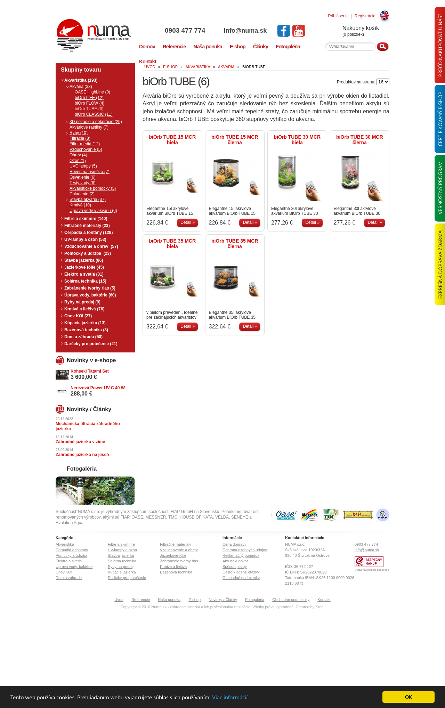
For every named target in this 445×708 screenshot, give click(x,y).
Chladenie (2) (82, 194)
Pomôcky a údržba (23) (87, 253)
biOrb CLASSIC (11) (94, 114)
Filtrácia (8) (80, 138)
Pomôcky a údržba (71, 555)
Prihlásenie (338, 16)
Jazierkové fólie (173, 555)
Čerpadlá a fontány (72, 550)
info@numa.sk (245, 30)
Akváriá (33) (81, 86)
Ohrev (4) (78, 155)
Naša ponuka (169, 599)
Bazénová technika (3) (86, 329)
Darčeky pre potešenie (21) (91, 343)
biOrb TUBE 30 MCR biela (297, 139)
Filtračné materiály (175, 544)
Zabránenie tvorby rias (179, 561)
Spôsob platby (234, 566)
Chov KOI (64, 572)
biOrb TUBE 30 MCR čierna (359, 139)
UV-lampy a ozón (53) (85, 239)
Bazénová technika (176, 572)
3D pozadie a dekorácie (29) (96, 121)
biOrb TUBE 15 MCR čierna (234, 139)
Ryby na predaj (121, 566)
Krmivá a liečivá (173, 566)
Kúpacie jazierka (122, 572)
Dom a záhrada (69, 578)
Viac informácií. (230, 697)
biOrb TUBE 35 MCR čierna (234, 243)
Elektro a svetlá (69, 561)
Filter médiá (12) (85, 143)
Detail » (187, 222)
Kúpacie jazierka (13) (85, 322)
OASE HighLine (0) (92, 92)
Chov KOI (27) (78, 316)
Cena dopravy (234, 544)
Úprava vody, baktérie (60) (90, 295)
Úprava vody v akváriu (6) (93, 210)
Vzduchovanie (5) (86, 149)
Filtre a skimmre (121, 544)
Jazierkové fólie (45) (84, 267)
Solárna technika (122, 561)
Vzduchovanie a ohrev (179, 550)
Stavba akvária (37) (88, 199)
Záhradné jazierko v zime (80, 441)
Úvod (118, 599)
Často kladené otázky (240, 572)
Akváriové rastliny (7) (89, 127)
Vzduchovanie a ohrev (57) (91, 246)
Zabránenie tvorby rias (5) (89, 288)
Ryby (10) (79, 132)
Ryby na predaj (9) (82, 302)
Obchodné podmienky (241, 578)
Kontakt (323, 599)
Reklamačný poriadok (240, 555)
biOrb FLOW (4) (89, 103)
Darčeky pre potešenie (127, 578)
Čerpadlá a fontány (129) (88, 232)
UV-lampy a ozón (122, 550)
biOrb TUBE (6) (89, 108)
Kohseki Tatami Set (90, 371)
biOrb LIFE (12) (89, 97)
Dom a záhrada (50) (83, 336)
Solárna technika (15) (85, 281)
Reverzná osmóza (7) (90, 171)
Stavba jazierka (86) (83, 260)
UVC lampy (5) (83, 166)
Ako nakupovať (235, 561)
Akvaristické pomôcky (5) (93, 188)
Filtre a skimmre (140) (85, 218)
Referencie (140, 599)
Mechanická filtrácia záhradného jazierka (88, 426)
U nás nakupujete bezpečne (372, 569)
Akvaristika (65, 544)
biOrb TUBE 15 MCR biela (172, 139)
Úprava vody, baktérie (74, 566)
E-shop (194, 599)
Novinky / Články (223, 599)
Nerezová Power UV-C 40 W (98, 387)
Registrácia (365, 16)
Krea (319, 607)
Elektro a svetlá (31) (84, 274)
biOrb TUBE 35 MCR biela (172, 243)
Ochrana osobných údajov (244, 550)
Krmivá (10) (80, 205)
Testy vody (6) (83, 182)
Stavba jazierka (121, 555)
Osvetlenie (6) (83, 177)
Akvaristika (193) (80, 80)
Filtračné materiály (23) (87, 225)
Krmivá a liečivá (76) (84, 309)
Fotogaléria (254, 599)
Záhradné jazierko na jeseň (82, 454)
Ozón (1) (78, 160)
